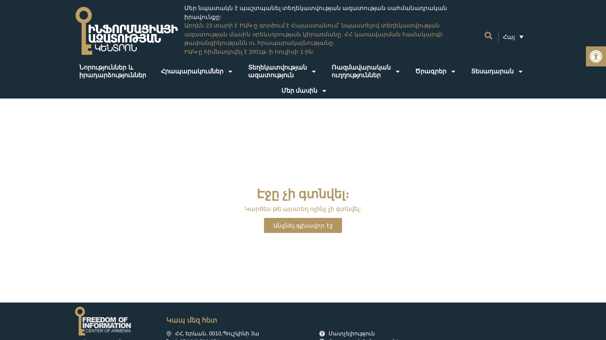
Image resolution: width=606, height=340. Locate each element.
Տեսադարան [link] (497, 71)
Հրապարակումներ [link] (197, 71)
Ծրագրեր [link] (435, 71)
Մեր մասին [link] (304, 91)
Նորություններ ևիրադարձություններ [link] (112, 71)
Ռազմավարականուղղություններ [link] (366, 71)
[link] (596, 56)
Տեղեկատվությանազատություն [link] (282, 71)
